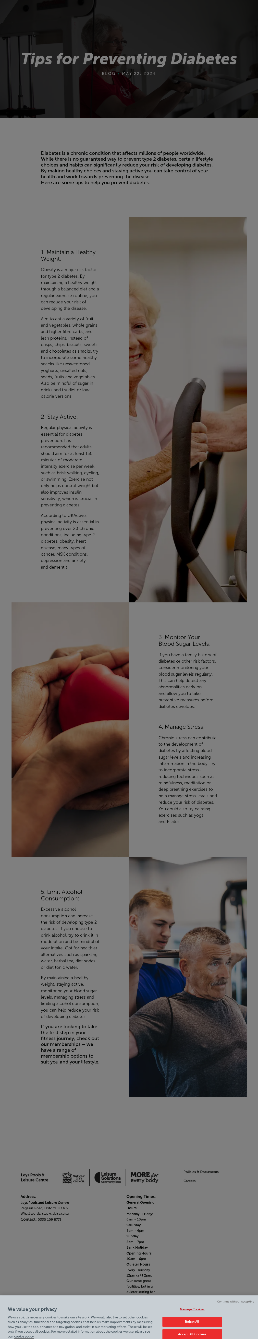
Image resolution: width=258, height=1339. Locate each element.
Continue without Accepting (235, 1303)
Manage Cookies (192, 1311)
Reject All (192, 1323)
